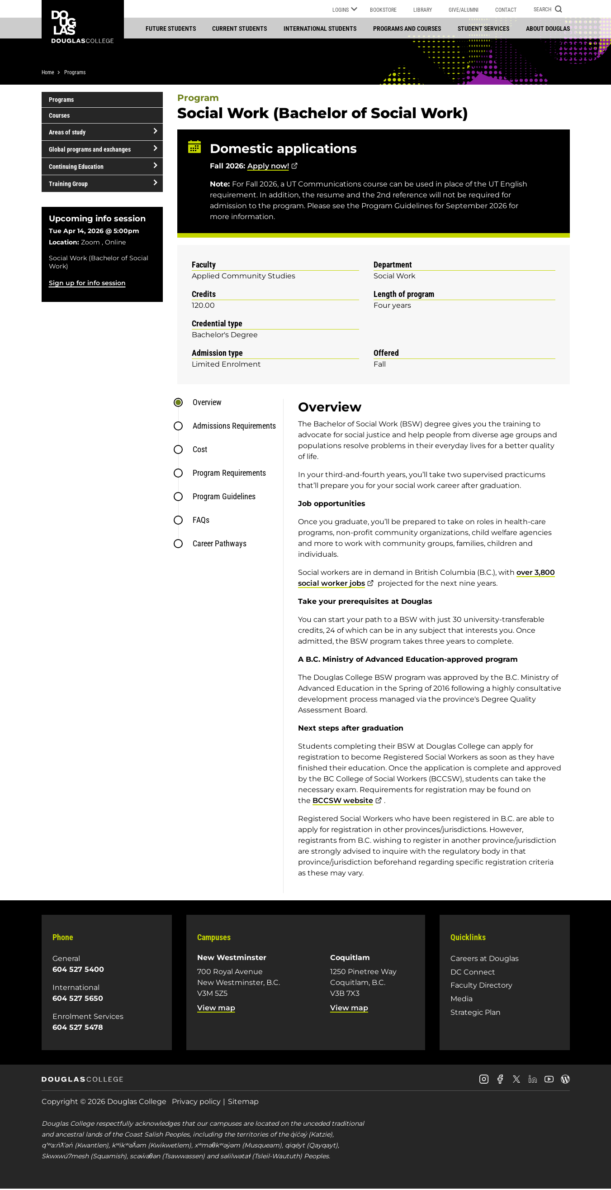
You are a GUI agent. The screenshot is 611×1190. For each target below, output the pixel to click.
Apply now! (268, 166)
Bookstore (383, 10)
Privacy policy (196, 1102)
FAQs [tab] (201, 521)
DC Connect (472, 973)
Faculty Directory (481, 986)
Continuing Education (76, 167)
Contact (505, 10)
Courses (59, 116)
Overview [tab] (207, 403)
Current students (239, 28)
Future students (171, 28)
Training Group (68, 184)
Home (48, 73)
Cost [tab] (200, 450)
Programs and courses (407, 28)
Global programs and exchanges (90, 149)
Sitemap (243, 1102)
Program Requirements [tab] (229, 473)
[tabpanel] (426, 647)
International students (320, 28)
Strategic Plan (475, 1012)
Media (461, 999)
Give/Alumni (463, 10)
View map (216, 1008)
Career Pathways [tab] (219, 544)
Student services (483, 28)
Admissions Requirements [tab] (234, 426)
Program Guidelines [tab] (224, 497)
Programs (74, 73)
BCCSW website (343, 801)
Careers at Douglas (484, 959)
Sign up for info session (87, 284)
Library (422, 10)
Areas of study (67, 132)
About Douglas (548, 28)
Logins (344, 10)
